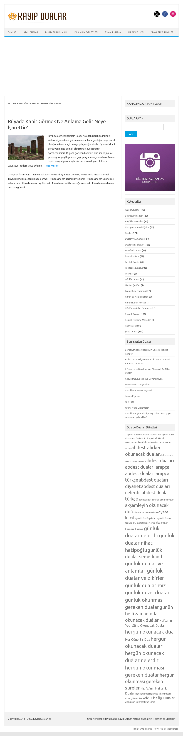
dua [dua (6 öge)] (158, 522)
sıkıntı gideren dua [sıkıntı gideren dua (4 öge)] (133, 698)
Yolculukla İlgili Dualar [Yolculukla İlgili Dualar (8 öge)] (158, 698)
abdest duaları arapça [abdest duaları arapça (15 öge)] (147, 467)
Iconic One (138, 728)
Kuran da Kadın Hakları (137, 296)
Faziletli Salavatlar (134, 267)
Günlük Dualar (132, 279)
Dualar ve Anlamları (135, 238)
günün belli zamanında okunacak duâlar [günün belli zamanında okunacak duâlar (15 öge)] (149, 614)
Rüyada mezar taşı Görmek (36, 183)
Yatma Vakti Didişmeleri (137, 407)
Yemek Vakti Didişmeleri (137, 384)
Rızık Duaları (131, 325)
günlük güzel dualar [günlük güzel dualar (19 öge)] (147, 592)
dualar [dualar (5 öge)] (164, 522)
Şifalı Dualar (31, 32)
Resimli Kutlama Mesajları (138, 320)
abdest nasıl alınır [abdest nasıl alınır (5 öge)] (148, 499)
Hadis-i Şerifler (132, 285)
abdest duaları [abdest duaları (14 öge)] (159, 460)
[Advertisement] (91, 66)
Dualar (12, 32)
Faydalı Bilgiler (132, 262)
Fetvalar (129, 273)
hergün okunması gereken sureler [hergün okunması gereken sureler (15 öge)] (150, 681)
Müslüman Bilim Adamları (138, 308)
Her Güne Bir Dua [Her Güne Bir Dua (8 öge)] (137, 639)
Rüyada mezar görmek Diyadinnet (67, 179)
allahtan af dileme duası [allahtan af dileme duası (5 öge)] (145, 512)
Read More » (52, 165)
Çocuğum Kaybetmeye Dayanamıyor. (144, 378)
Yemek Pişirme (132, 396)
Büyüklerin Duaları (56, 32)
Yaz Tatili (129, 402)
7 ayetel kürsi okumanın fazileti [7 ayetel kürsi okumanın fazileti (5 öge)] (141, 434)
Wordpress (172, 728)
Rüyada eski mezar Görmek (95, 174)
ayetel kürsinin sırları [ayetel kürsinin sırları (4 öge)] (146, 523)
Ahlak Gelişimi (136, 32)
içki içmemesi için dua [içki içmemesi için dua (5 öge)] (147, 693)
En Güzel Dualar (133, 250)
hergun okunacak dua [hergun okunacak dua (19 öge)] (149, 631)
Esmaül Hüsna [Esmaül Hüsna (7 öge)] (134, 529)
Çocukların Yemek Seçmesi (138, 390)
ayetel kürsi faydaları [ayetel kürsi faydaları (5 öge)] (145, 518)
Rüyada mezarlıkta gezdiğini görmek (71, 183)
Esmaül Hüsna (113, 32)
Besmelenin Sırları (134, 215)
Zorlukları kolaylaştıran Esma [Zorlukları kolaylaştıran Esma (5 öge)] (140, 702)
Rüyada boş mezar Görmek (65, 174)
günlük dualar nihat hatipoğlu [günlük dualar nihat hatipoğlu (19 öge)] (150, 543)
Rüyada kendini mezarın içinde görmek (28, 179)
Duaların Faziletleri (86, 32)
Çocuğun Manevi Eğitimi (137, 227)
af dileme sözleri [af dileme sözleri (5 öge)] (165, 499)
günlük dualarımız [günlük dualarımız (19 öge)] (145, 585)
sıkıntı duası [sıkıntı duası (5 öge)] (165, 693)
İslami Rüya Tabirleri (162, 32)
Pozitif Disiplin (132, 314)
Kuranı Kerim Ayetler (135, 302)
